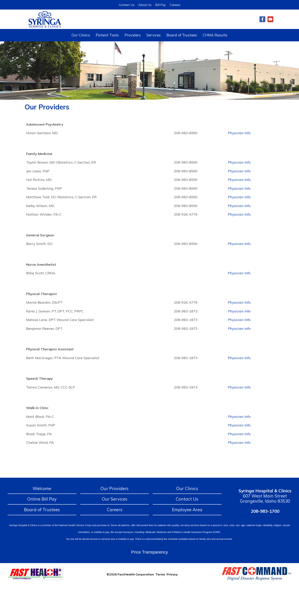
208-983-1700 (265, 519)
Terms (160, 582)
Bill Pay (160, 5)
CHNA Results (215, 42)
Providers (133, 42)
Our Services (114, 506)
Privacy (172, 582)
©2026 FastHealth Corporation (130, 582)
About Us (144, 5)
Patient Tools (107, 42)
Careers (175, 5)
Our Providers (114, 496)
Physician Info (239, 140)
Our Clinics (81, 42)
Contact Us (126, 5)
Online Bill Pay (42, 506)
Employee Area (187, 517)
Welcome (42, 496)
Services (153, 42)
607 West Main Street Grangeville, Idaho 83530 (265, 503)
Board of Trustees (181, 42)
